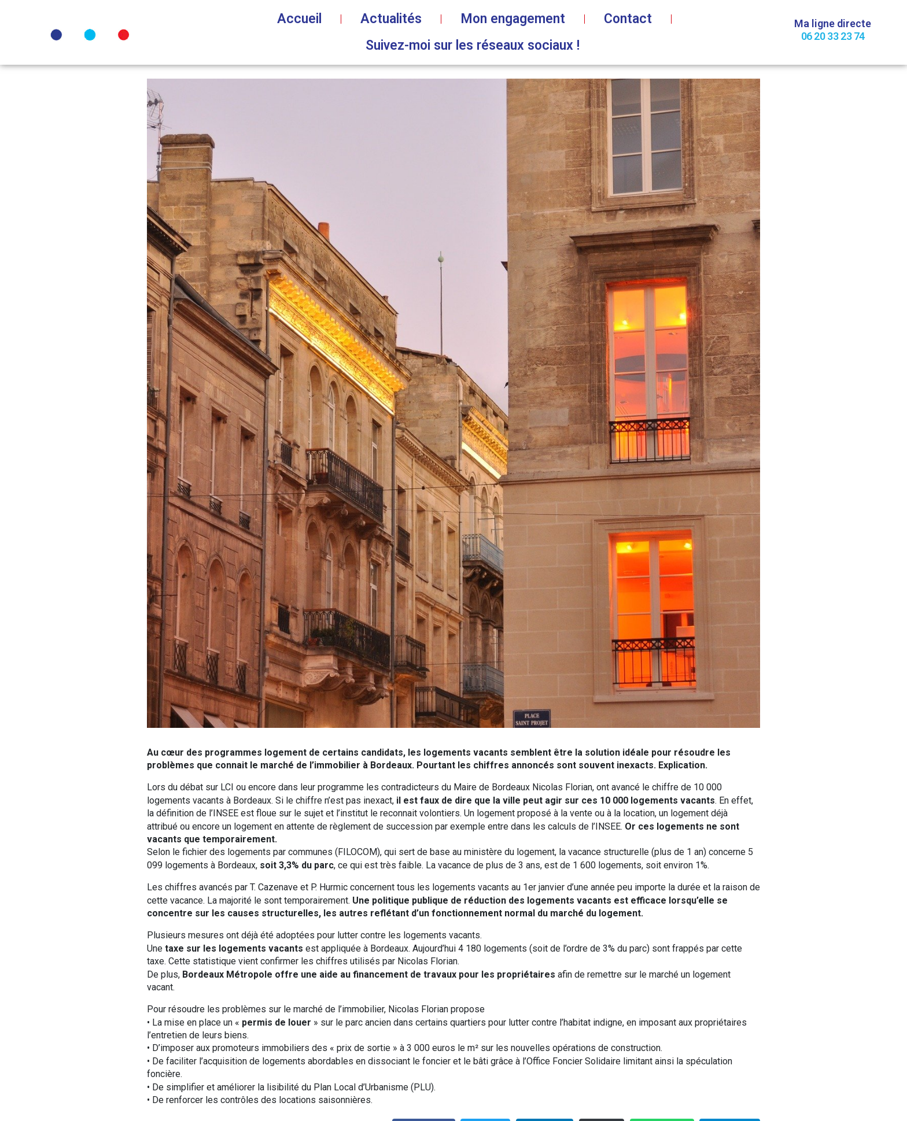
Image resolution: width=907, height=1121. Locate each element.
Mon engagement (512, 19)
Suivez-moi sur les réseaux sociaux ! (473, 45)
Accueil (299, 19)
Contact (628, 19)
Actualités (391, 19)
